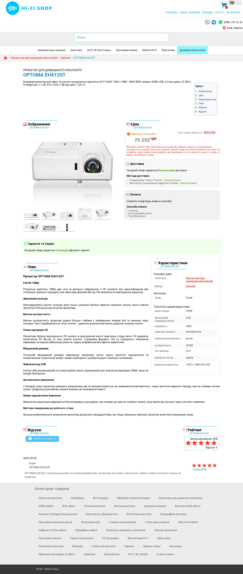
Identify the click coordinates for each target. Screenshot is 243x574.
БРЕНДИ (207, 12)
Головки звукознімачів (122, 522)
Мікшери (77, 546)
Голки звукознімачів (157, 522)
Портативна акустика (51, 546)
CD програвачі (110, 538)
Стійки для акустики (103, 546)
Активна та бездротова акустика (58, 514)
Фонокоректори (90, 522)
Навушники (164, 538)
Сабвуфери (77, 498)
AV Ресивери (100, 498)
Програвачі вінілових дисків (55, 522)
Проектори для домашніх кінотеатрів (180, 498)
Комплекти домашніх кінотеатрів (126, 530)
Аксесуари (176, 546)
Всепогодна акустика (138, 514)
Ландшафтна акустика (173, 514)
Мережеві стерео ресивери (133, 498)
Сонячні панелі (165, 554)
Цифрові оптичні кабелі (52, 530)
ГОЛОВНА (172, 12)
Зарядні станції (152, 546)
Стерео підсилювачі (81, 538)
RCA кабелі (68, 506)
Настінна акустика (124, 506)
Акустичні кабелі (188, 522)
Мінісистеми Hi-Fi (138, 538)
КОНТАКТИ (233, 12)
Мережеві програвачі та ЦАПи (57, 554)
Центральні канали (155, 506)
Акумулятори (112, 554)
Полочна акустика (94, 506)
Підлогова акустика (50, 498)
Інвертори (89, 554)
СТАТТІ (219, 12)
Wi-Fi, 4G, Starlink (138, 554)
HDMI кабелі (46, 506)
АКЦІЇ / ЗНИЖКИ (190, 12)
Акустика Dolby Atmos (188, 506)
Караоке (129, 546)
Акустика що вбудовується (102, 514)
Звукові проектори (165, 530)
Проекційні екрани (50, 538)
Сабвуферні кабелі (86, 530)
